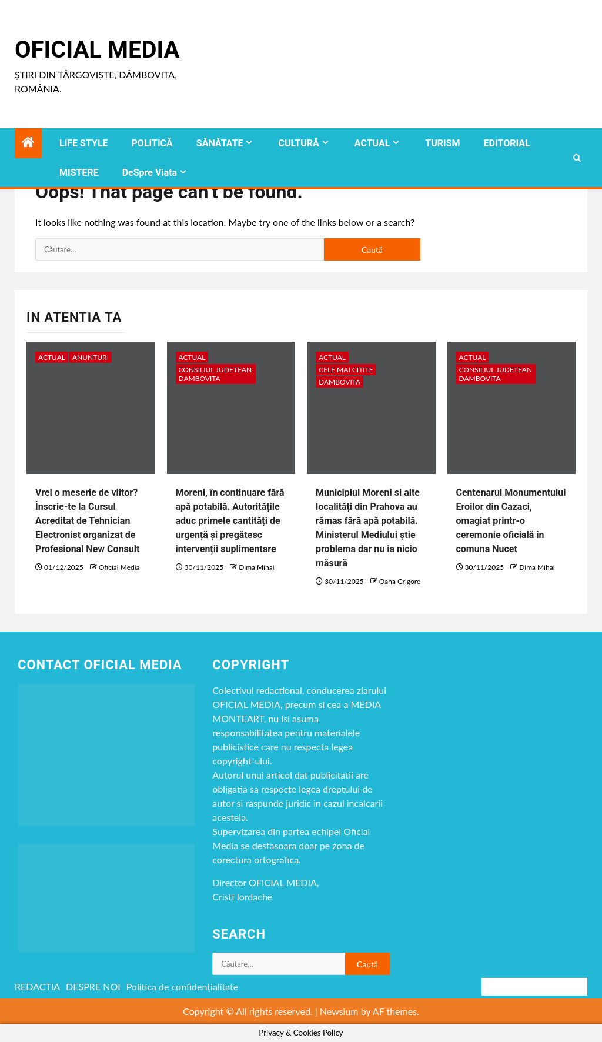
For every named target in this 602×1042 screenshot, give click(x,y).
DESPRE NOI (93, 986)
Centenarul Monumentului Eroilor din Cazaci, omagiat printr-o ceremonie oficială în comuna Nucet (511, 521)
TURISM (442, 143)
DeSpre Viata (149, 172)
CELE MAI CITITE (346, 369)
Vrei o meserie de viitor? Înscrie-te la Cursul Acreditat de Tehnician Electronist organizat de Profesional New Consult (87, 521)
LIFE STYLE (83, 143)
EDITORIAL (507, 143)
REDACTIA (37, 986)
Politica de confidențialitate (182, 986)
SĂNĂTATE (219, 143)
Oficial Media (97, 50)
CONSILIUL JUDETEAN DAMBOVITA (215, 374)
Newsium (339, 1011)
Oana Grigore (399, 581)
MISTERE (79, 172)
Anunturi (90, 357)
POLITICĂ (152, 143)
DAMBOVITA (339, 382)
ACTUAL (372, 143)
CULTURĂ (298, 143)
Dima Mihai (256, 567)
